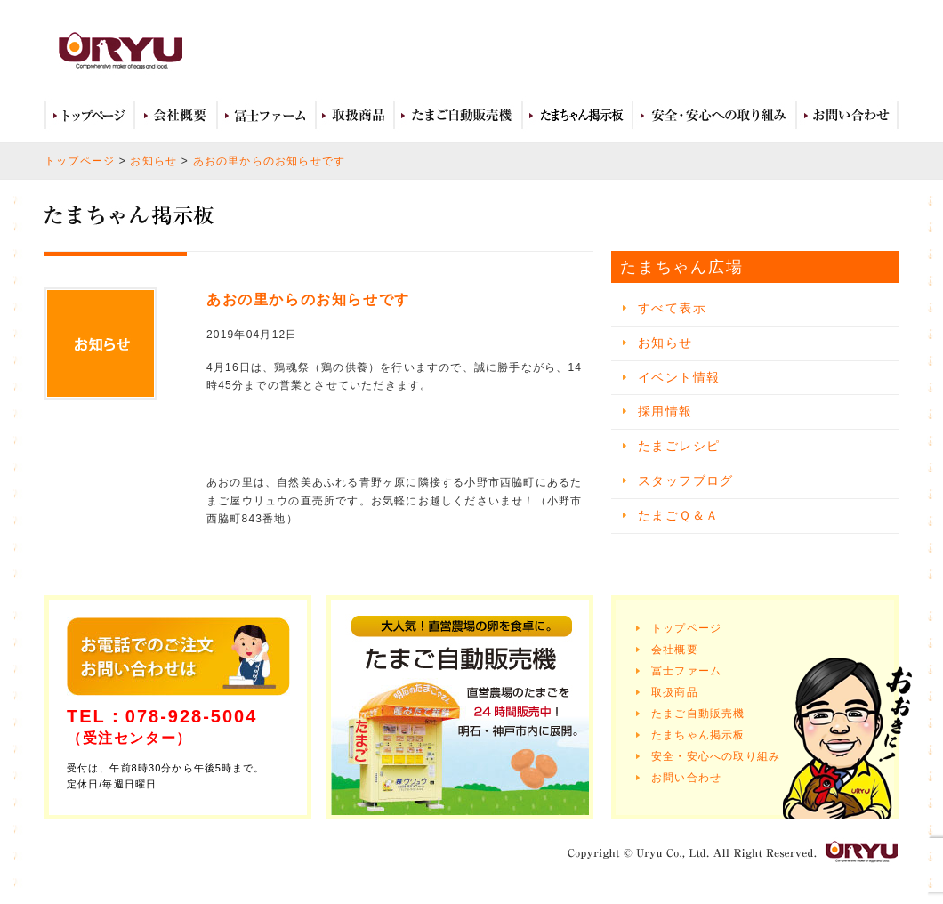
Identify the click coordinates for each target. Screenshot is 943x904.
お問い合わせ (847, 115)
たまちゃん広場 (577, 115)
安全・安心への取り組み (714, 115)
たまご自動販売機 (458, 115)
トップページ (89, 115)
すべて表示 (672, 308)
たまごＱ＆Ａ (678, 515)
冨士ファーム (266, 115)
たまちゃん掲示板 (698, 735)
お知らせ (153, 161)
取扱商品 (355, 115)
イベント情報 (679, 377)
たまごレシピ (679, 446)
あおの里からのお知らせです (269, 161)
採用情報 (665, 411)
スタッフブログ (686, 480)
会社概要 (175, 115)
